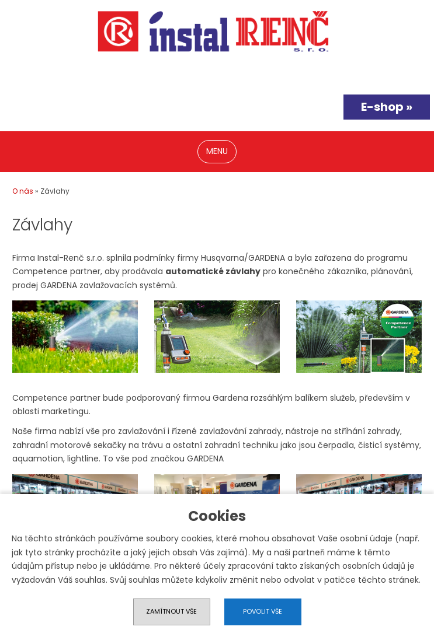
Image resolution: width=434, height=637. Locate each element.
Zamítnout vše (171, 611)
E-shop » (386, 107)
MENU (217, 151)
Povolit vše (262, 611)
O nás (22, 191)
